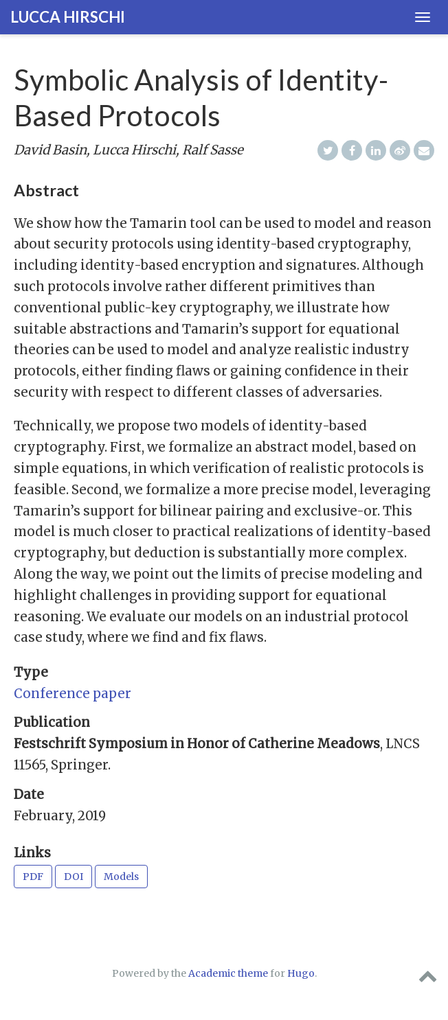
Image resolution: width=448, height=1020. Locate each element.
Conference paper (72, 694)
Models (121, 876)
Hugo (301, 973)
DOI (73, 876)
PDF (33, 876)
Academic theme (228, 973)
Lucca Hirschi (67, 17)
